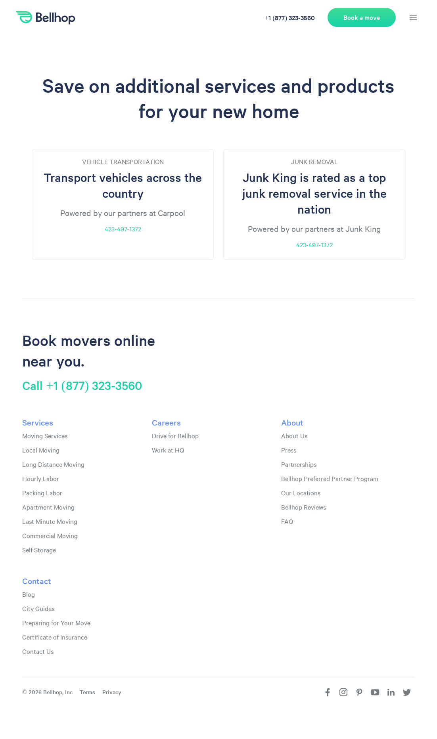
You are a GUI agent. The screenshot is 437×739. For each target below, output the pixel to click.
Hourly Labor (40, 478)
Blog (28, 594)
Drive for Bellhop (175, 435)
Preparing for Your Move (56, 622)
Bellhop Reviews (303, 506)
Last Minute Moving (49, 521)
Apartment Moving (48, 506)
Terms (87, 692)
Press (288, 449)
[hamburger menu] (413, 18)
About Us (294, 435)
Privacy (111, 692)
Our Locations (300, 492)
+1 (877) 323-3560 (289, 17)
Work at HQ (168, 449)
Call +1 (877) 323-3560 (82, 385)
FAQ (287, 521)
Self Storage (39, 549)
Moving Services (44, 435)
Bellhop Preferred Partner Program (329, 478)
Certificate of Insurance (54, 636)
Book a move (362, 17)
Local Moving (40, 449)
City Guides (38, 608)
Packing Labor (42, 492)
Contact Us (38, 651)
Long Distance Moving (53, 464)
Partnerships (298, 464)
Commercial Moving (50, 535)
